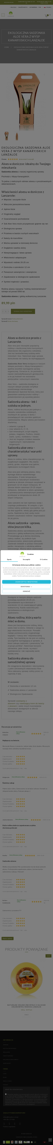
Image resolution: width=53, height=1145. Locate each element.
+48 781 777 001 (9, 1119)
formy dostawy (13, 321)
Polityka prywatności (9, 1048)
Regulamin (6, 1052)
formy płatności (17, 319)
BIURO (5, 1077)
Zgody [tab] (9, 559)
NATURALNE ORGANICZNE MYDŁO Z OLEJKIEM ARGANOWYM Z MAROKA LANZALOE (26, 1006)
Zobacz (27, 1014)
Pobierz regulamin (9, 1126)
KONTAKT (5, 1084)
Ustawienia (33, 7)
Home (6, 47)
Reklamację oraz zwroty (10, 1059)
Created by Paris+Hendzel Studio (26, 1137)
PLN (40, 7)
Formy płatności (8, 1055)
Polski (47, 7)
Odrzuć (26, 591)
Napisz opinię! (7, 938)
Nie (25, 768)
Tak (21, 768)
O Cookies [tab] (44, 559)
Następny (45, 75)
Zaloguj (13, 7)
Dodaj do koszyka (23, 311)
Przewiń (50, 1140)
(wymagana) (26, 1099)
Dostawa (5, 1044)
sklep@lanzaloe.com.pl (10, 1117)
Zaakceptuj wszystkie (26, 582)
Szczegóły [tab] (26, 559)
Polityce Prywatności (18, 1104)
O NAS (4, 1073)
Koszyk (47, 15)
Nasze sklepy (7, 1063)
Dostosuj (26, 586)
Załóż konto (22, 7)
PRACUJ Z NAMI (7, 1081)
